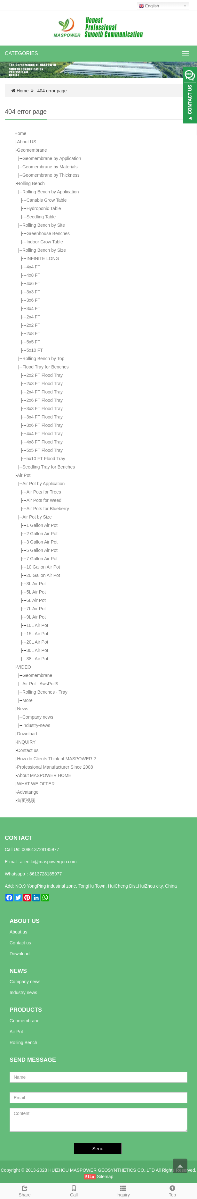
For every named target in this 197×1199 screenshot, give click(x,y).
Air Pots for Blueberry (48, 508)
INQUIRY (26, 742)
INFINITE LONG (43, 258)
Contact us (27, 750)
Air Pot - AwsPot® (40, 683)
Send (98, 1148)
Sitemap (105, 1176)
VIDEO (24, 667)
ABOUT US (25, 921)
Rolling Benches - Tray (44, 692)
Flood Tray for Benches (45, 366)
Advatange (27, 792)
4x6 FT (34, 283)
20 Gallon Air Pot (43, 575)
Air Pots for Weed (44, 500)
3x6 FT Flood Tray (45, 425)
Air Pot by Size (37, 516)
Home (22, 90)
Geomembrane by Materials (50, 166)
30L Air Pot (37, 650)
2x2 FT (34, 325)
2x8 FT (34, 333)
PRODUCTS (26, 1010)
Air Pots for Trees (44, 491)
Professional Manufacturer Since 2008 (55, 767)
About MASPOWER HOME (44, 775)
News (22, 708)
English (149, 6)
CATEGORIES (21, 53)
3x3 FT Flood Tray (45, 408)
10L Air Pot (37, 625)
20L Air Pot (37, 642)
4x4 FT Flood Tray (45, 433)
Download (27, 733)
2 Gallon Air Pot (42, 533)
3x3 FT (34, 291)
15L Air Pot (37, 633)
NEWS (18, 971)
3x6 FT (34, 300)
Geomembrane (32, 150)
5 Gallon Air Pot (42, 550)
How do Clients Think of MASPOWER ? (56, 758)
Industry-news (36, 725)
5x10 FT (35, 350)
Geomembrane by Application (51, 158)
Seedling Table (41, 216)
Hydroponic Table (44, 208)
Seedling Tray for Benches (48, 466)
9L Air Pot (36, 617)
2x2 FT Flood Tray (45, 375)
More (27, 700)
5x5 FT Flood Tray (45, 450)
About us (18, 931)
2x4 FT (34, 316)
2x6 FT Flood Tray (45, 400)
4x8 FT (34, 275)
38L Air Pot (37, 658)
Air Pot (23, 475)
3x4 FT (34, 308)
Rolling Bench (30, 183)
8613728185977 (45, 873)
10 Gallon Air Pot (43, 567)
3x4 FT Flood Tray (45, 416)
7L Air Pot (36, 608)
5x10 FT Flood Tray (46, 458)
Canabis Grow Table (47, 200)
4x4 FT (34, 266)
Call (73, 1190)
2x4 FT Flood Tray (45, 391)
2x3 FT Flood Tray (45, 383)
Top (172, 1190)
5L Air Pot (36, 592)
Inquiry (123, 1190)
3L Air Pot (36, 583)
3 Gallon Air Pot (42, 542)
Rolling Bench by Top (43, 358)
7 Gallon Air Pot (42, 558)
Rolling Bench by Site (43, 225)
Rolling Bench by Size (44, 250)
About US (26, 141)
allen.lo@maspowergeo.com (48, 861)
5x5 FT (34, 341)
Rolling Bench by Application (50, 191)
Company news (37, 717)
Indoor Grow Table (45, 241)
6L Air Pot (36, 600)
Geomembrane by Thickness (51, 175)
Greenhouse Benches (48, 233)
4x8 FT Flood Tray (45, 441)
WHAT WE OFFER (36, 783)
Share (24, 1190)
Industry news (23, 992)
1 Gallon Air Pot (42, 525)
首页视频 (26, 800)
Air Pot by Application (43, 483)
